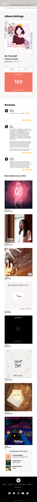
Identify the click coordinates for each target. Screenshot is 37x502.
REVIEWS (25, 8)
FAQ (16, 484)
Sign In (29, 3)
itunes (11, 51)
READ (6, 8)
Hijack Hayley (16, 462)
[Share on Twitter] (30, 120)
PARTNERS (22, 484)
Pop (5, 212)
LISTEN (20, 8)
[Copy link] (23, 120)
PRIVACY (11, 484)
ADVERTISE (18, 487)
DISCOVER (11, 8)
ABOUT (5, 484)
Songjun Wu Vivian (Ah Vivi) (20, 457)
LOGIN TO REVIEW (19, 93)
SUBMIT (29, 8)
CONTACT (30, 484)
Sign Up (32, 3)
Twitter (26, 69)
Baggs (14, 468)
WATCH (16, 8)
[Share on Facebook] (28, 120)
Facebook (11, 69)
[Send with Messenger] (25, 120)
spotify (25, 51)
